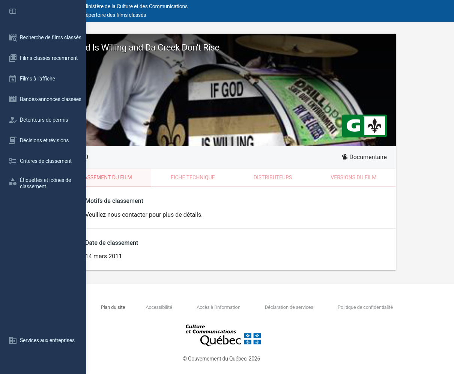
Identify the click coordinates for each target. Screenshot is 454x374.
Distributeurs (316, 177)
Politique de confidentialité (373, 307)
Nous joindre (148, 307)
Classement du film (148, 177)
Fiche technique (236, 177)
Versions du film (396, 177)
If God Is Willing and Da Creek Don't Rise (186, 47)
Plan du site (177, 307)
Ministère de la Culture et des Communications (221, 6)
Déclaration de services (311, 307)
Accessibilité (209, 307)
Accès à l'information (255, 307)
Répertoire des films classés (200, 15)
